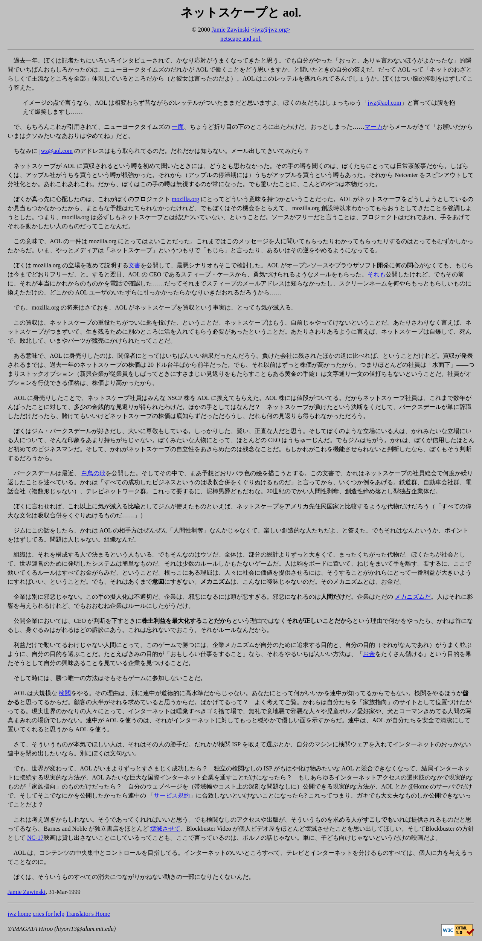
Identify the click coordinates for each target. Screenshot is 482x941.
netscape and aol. (241, 38)
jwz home (19, 913)
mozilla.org (185, 199)
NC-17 (35, 837)
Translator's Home (88, 913)
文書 (134, 265)
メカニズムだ (413, 596)
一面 (178, 127)
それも (377, 274)
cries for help (48, 913)
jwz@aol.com (384, 102)
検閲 (65, 693)
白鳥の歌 (93, 473)
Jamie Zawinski (231, 29)
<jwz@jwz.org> (270, 29)
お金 (369, 654)
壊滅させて (165, 828)
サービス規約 (172, 795)
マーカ (374, 127)
